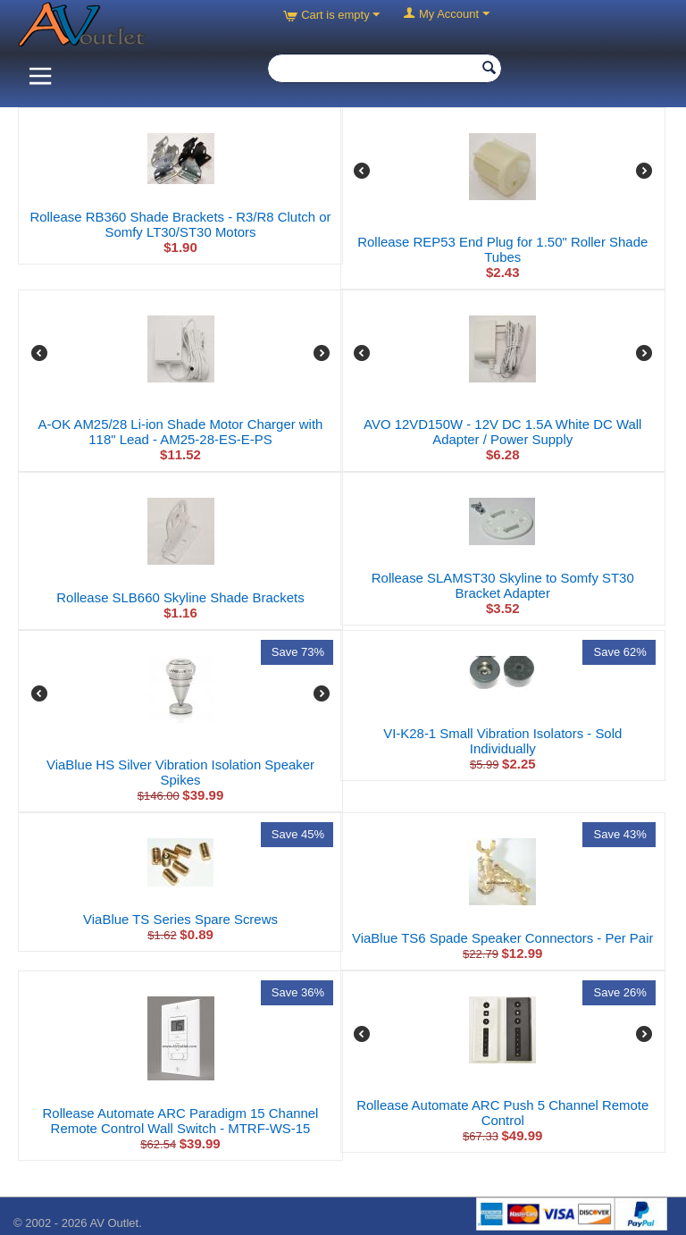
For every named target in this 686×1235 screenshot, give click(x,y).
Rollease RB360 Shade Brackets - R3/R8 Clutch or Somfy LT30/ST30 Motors (179, 224)
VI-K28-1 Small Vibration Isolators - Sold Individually (502, 741)
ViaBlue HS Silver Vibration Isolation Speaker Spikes (180, 772)
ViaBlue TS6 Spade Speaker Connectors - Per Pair (502, 937)
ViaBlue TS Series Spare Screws (180, 919)
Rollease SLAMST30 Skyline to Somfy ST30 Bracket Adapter (503, 585)
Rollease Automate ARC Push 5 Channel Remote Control (502, 1112)
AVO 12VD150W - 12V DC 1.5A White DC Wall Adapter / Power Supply (502, 431)
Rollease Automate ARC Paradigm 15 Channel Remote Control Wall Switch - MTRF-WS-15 (181, 1120)
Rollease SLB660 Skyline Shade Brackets (180, 597)
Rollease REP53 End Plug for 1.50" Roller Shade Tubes (502, 249)
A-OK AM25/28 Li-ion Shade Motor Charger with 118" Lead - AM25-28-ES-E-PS (180, 431)
